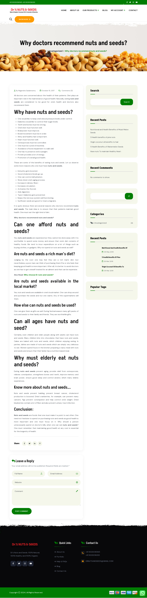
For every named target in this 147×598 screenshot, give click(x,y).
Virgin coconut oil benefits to (113, 266)
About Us (74, 10)
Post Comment (21, 511)
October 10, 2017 (47, 91)
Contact (133, 10)
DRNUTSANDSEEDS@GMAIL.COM (99, 561)
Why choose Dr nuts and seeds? (39, 275)
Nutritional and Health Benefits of (115, 248)
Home (63, 10)
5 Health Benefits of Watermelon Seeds (106, 146)
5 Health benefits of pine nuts (102, 137)
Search (94, 91)
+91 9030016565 (15, 2)
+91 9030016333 (29, 2)
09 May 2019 (108, 252)
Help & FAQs (62, 561)
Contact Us (61, 571)
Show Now (24, 19)
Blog (104, 10)
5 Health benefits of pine (111, 257)
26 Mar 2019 (107, 261)
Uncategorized (55, 51)
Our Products (90, 10)
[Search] (129, 196)
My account (117, 10)
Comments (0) (67, 91)
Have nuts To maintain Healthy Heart (105, 151)
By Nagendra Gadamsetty (25, 91)
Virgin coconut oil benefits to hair (104, 142)
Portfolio (60, 557)
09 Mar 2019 (107, 270)
